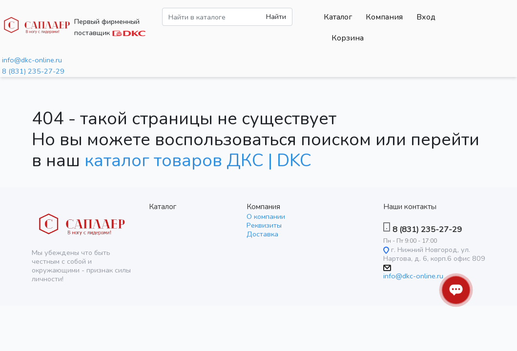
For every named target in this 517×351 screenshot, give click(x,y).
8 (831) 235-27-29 (33, 71)
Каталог (338, 17)
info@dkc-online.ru (32, 60)
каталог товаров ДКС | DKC (197, 161)
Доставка (262, 234)
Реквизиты (264, 225)
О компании (266, 216)
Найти (276, 16)
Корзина (347, 38)
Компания (384, 17)
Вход (425, 17)
